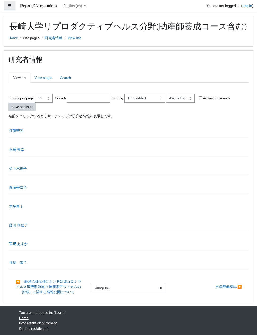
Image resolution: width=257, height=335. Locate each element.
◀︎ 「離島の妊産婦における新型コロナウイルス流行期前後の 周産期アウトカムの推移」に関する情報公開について (48, 287)
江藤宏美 (16, 131)
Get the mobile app (34, 329)
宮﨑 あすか (18, 244)
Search (65, 78)
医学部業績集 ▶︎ (229, 287)
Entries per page (21, 98)
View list (74, 38)
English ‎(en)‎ (73, 6)
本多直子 (16, 206)
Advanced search (216, 98)
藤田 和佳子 (18, 225)
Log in (247, 6)
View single (43, 78)
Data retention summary (38, 323)
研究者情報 (53, 38)
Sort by (117, 98)
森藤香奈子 (18, 187)
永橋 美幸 (16, 150)
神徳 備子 (18, 263)
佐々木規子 (18, 168)
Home (13, 38)
